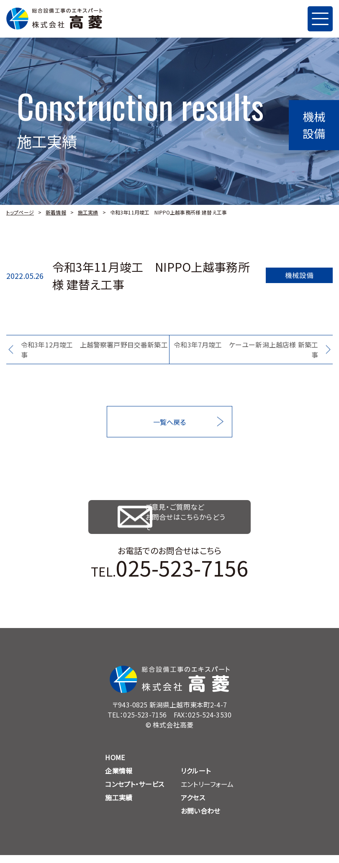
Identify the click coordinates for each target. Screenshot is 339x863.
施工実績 (88, 212)
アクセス (193, 805)
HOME (115, 765)
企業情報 (118, 779)
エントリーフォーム (207, 792)
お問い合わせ (200, 819)
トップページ (20, 212)
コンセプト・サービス (134, 792)
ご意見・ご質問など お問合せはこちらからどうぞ (192, 521)
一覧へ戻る (169, 422)
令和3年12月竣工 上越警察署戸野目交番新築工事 (94, 350)
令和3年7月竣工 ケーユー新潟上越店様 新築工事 (246, 350)
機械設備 (299, 275)
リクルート (196, 779)
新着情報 (56, 212)
